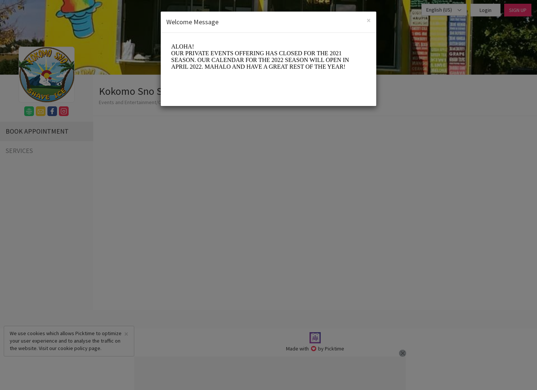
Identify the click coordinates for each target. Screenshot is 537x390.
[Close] (369, 20)
